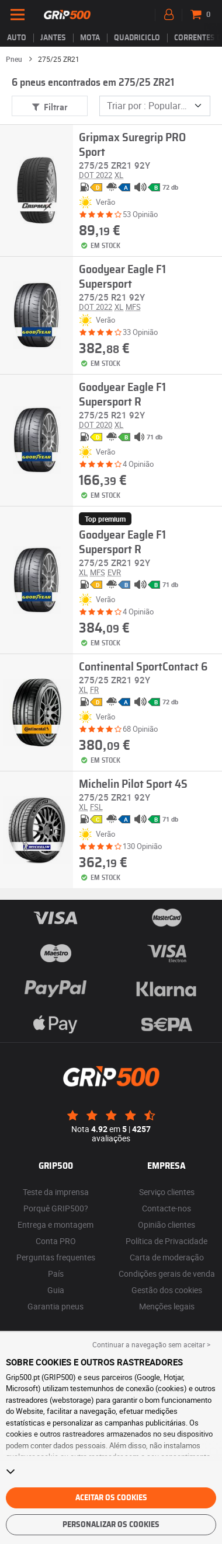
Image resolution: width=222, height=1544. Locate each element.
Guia (55, 1289)
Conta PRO (56, 1240)
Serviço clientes (167, 1191)
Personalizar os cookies (111, 1525)
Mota (90, 38)
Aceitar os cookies (111, 1498)
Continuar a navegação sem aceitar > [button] (151, 1344)
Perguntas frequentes (55, 1257)
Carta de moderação (167, 1257)
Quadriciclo (137, 38)
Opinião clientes (166, 1224)
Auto (16, 38)
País (56, 1273)
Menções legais (167, 1306)
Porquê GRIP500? (55, 1208)
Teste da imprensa (56, 1191)
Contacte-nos (166, 1208)
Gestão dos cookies (166, 1289)
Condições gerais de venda (167, 1273)
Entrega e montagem (55, 1224)
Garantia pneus (55, 1306)
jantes (53, 38)
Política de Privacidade (166, 1240)
